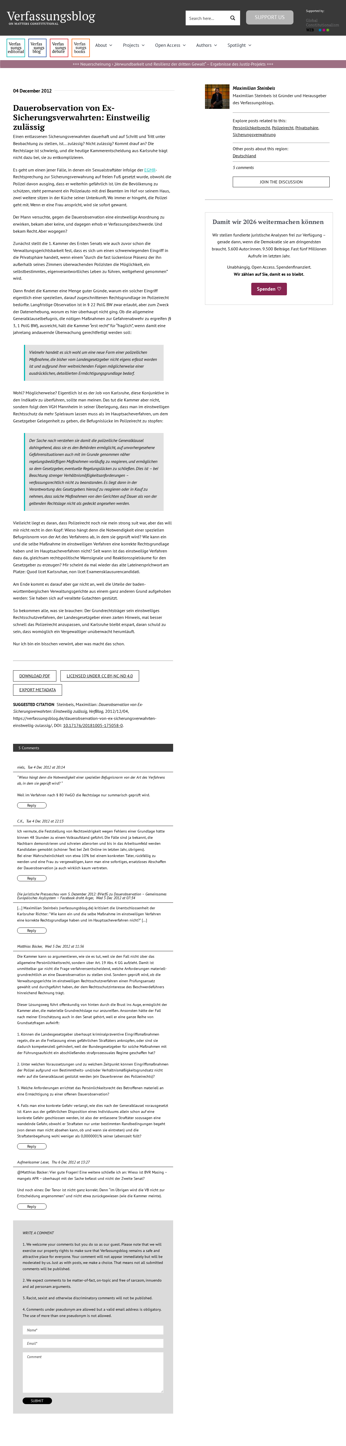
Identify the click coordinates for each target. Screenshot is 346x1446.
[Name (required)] (93, 1330)
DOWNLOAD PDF (34, 676)
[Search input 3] (206, 18)
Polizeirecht (282, 127)
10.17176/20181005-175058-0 (93, 725)
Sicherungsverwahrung (254, 134)
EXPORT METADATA (37, 689)
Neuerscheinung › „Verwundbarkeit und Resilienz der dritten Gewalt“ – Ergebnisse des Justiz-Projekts (173, 64)
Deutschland (244, 155)
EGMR (149, 170)
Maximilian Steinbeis (254, 88)
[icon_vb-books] (81, 41)
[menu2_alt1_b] (59, 41)
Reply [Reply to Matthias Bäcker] (31, 1146)
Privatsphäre (306, 127)
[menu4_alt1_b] (16, 41)
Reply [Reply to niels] (31, 805)
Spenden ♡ (269, 289)
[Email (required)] (93, 1343)
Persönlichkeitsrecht (251, 127)
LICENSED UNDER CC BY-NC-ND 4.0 (100, 676)
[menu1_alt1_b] (37, 41)
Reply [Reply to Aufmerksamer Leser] (31, 1206)
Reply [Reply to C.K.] (31, 878)
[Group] (51, 13)
